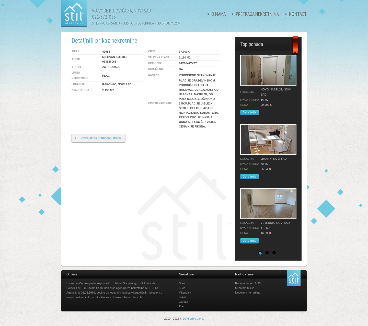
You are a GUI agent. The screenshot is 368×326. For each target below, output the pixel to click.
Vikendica (185, 292)
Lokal (182, 297)
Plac (181, 306)
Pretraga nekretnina (257, 14)
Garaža (183, 301)
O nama (218, 14)
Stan (182, 283)
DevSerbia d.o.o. (193, 318)
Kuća (182, 287)
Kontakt (298, 14)
